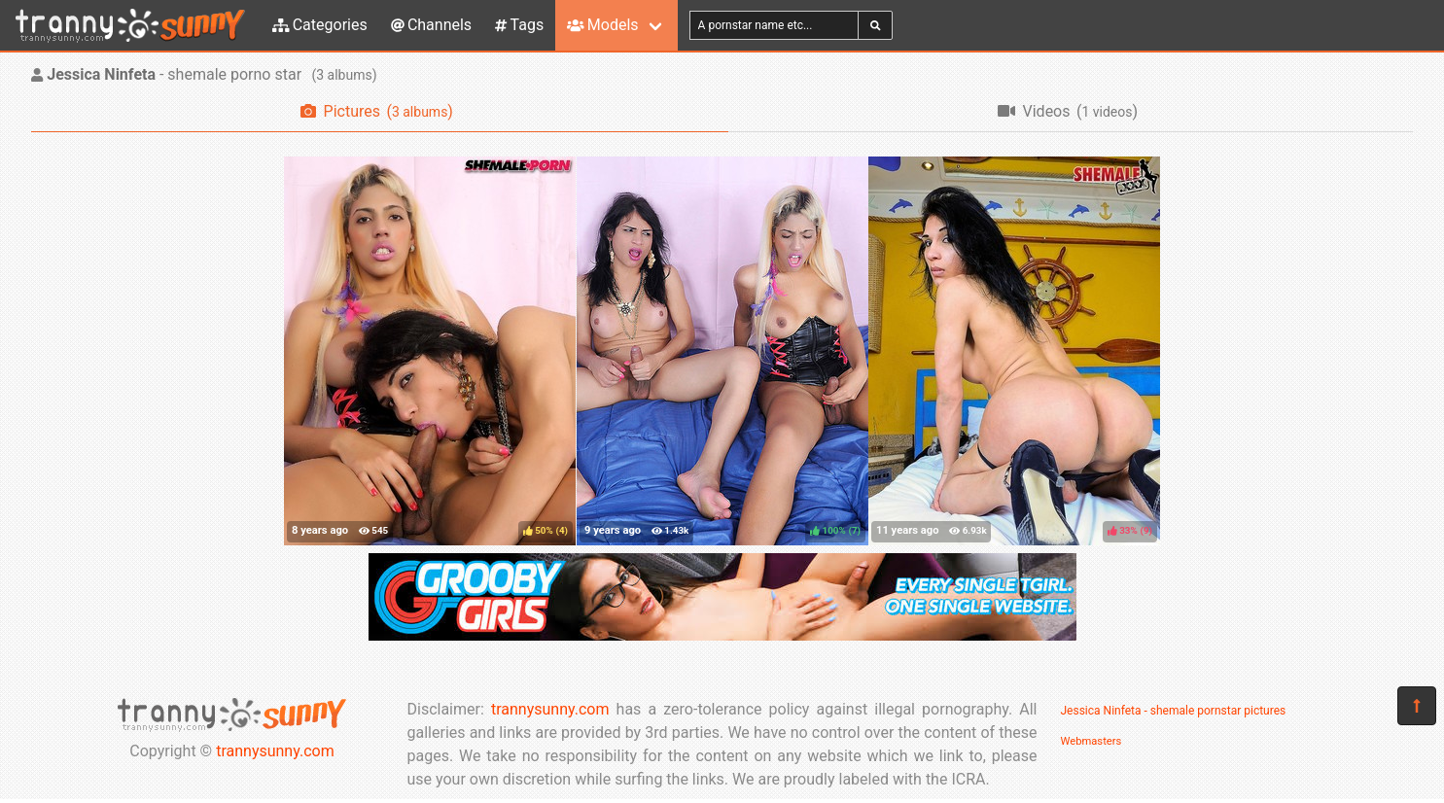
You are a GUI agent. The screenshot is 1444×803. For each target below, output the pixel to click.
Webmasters (1091, 741)
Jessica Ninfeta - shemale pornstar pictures (1173, 710)
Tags (519, 25)
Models (602, 25)
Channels (431, 25)
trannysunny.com (275, 751)
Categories (320, 25)
